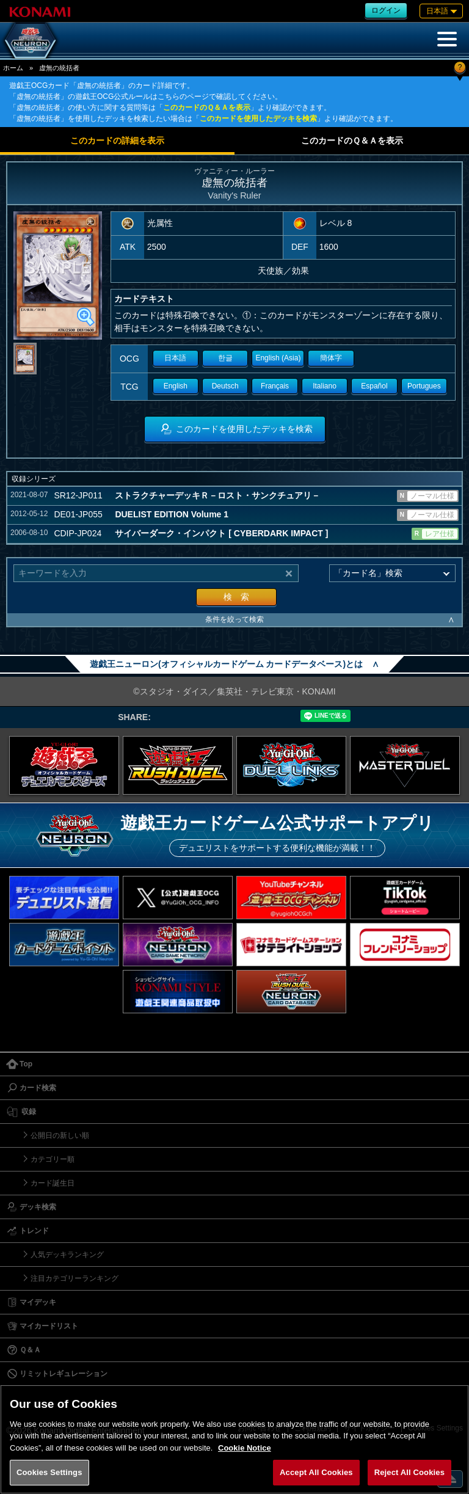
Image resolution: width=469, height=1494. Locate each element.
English (175, 386)
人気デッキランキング (67, 1254)
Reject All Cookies (409, 1472)
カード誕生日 (53, 1183)
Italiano (324, 386)
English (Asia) (277, 358)
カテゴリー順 (53, 1159)
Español (374, 386)
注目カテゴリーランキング (74, 1278)
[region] (234, 1439)
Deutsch (225, 386)
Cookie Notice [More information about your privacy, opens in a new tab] (244, 1447)
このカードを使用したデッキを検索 (258, 118)
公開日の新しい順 (60, 1135)
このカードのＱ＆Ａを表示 (206, 107)
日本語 (175, 358)
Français (275, 386)
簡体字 (331, 358)
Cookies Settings (49, 1472)
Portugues (424, 386)
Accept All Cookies (316, 1472)
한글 (225, 358)
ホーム (13, 67)
